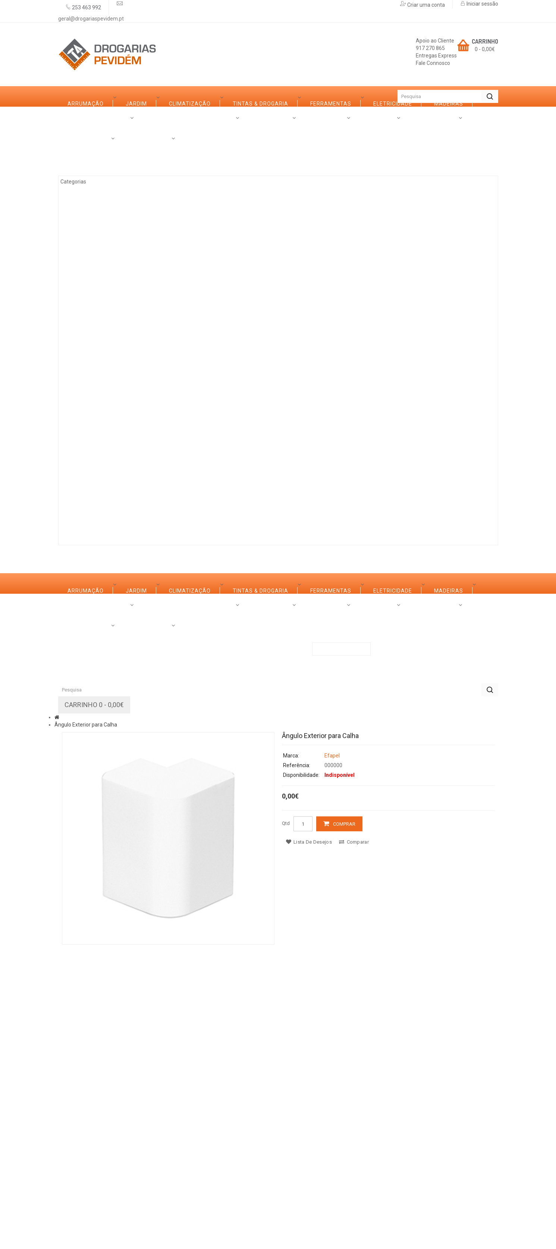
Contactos (278, 514)
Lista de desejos (309, 1135)
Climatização (96, 192)
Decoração (93, 357)
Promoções (224, 514)
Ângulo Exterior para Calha (85, 1018)
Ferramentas (96, 233)
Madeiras (90, 274)
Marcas (130, 514)
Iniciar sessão (481, 4)
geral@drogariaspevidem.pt (91, 19)
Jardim (86, 172)
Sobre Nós (83, 514)
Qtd (286, 1116)
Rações (87, 480)
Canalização (96, 418)
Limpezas (90, 398)
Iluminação (93, 439)
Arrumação (94, 151)
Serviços (174, 514)
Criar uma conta (425, 5)
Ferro (85, 295)
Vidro (84, 315)
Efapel (332, 1049)
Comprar (344, 1117)
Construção (95, 459)
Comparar (354, 1135)
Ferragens (92, 377)
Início (71, 96)
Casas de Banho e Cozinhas (117, 336)
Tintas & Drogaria (103, 213)
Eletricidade (95, 254)
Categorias (85, 117)
